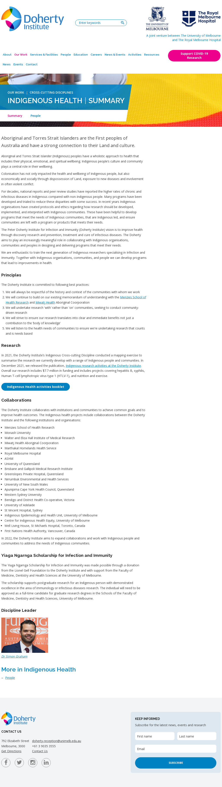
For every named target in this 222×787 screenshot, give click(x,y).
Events (18, 64)
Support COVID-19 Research (194, 55)
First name (144, 736)
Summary (15, 116)
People (66, 54)
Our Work (20, 54)
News (7, 64)
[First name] (154, 736)
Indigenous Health (45, 100)
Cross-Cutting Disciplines (51, 92)
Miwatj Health (45, 302)
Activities (134, 54)
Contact (32, 64)
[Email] (175, 749)
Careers (96, 54)
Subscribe (176, 763)
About (7, 54)
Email (141, 749)
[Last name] (196, 736)
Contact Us (40, 751)
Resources (151, 54)
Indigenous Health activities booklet (35, 387)
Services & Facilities (44, 54)
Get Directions (11, 751)
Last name (186, 736)
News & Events (115, 54)
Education (81, 54)
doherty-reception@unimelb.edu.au (56, 741)
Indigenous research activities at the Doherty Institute (103, 366)
